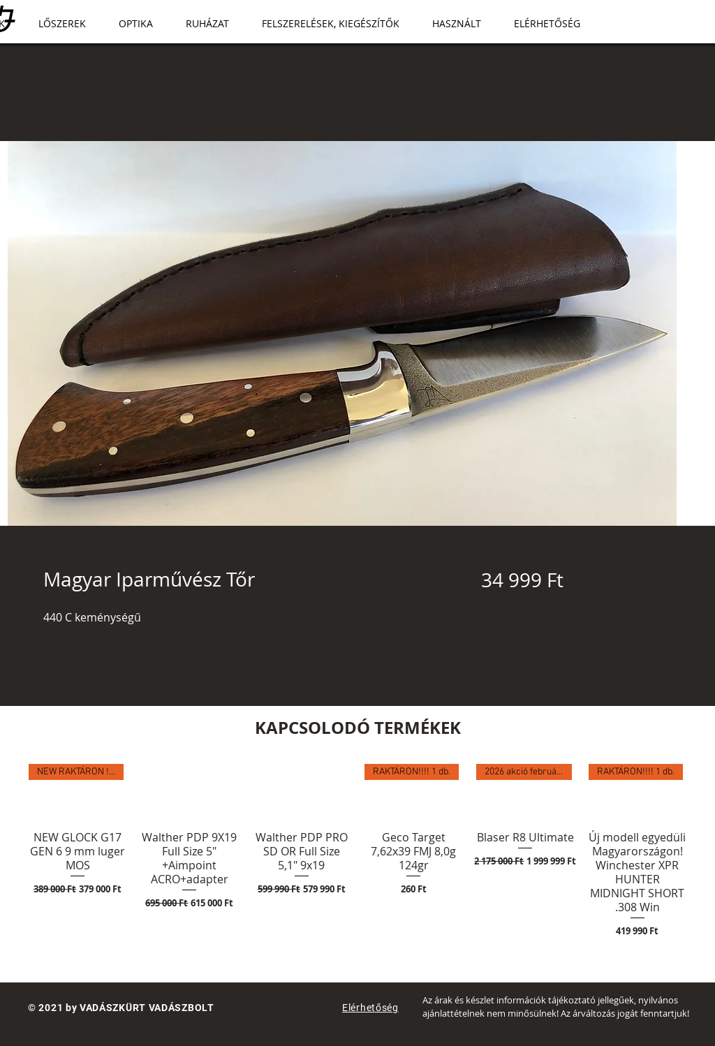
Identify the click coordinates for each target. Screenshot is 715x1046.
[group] (357, 858)
